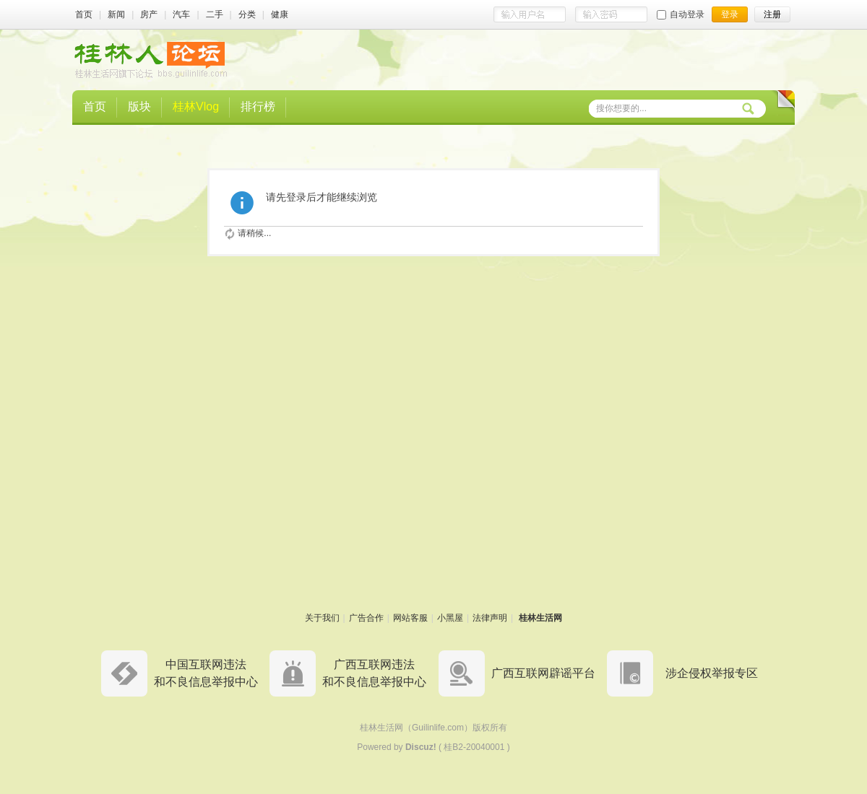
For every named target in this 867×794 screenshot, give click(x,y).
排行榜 (258, 106)
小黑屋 (450, 618)
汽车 (181, 14)
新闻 (116, 14)
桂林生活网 (540, 618)
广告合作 (366, 618)
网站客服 (410, 618)
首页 (83, 14)
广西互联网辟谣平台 (543, 673)
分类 (247, 14)
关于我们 (322, 618)
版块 (139, 106)
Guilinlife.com (438, 728)
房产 (149, 14)
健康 (279, 14)
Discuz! (420, 747)
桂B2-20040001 (474, 747)
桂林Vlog (196, 106)
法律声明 (490, 618)
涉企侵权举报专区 (711, 673)
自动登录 (680, 14)
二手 (214, 14)
